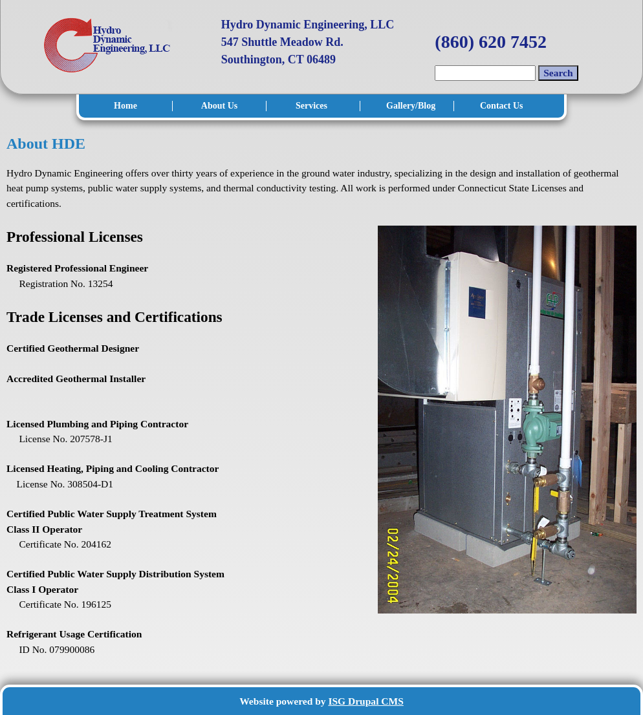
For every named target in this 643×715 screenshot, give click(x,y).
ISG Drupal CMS (365, 701)
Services (311, 106)
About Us (219, 106)
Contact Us (501, 106)
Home (125, 106)
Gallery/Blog (410, 106)
